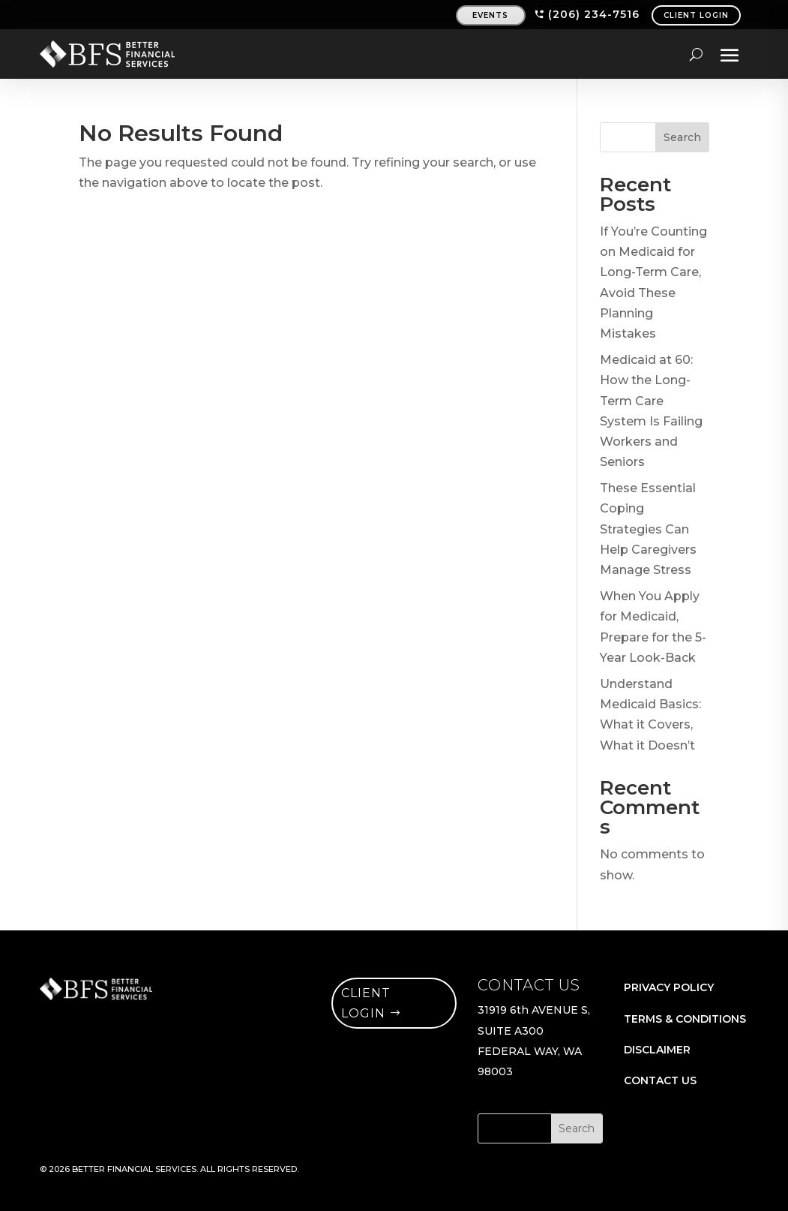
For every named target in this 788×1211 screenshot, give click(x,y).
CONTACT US (660, 1080)
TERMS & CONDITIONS (685, 1019)
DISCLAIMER (657, 1049)
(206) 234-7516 (594, 14)
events (490, 15)
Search (682, 137)
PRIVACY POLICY (669, 987)
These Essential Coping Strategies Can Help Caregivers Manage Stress (648, 529)
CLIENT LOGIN (696, 15)
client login (366, 1003)
